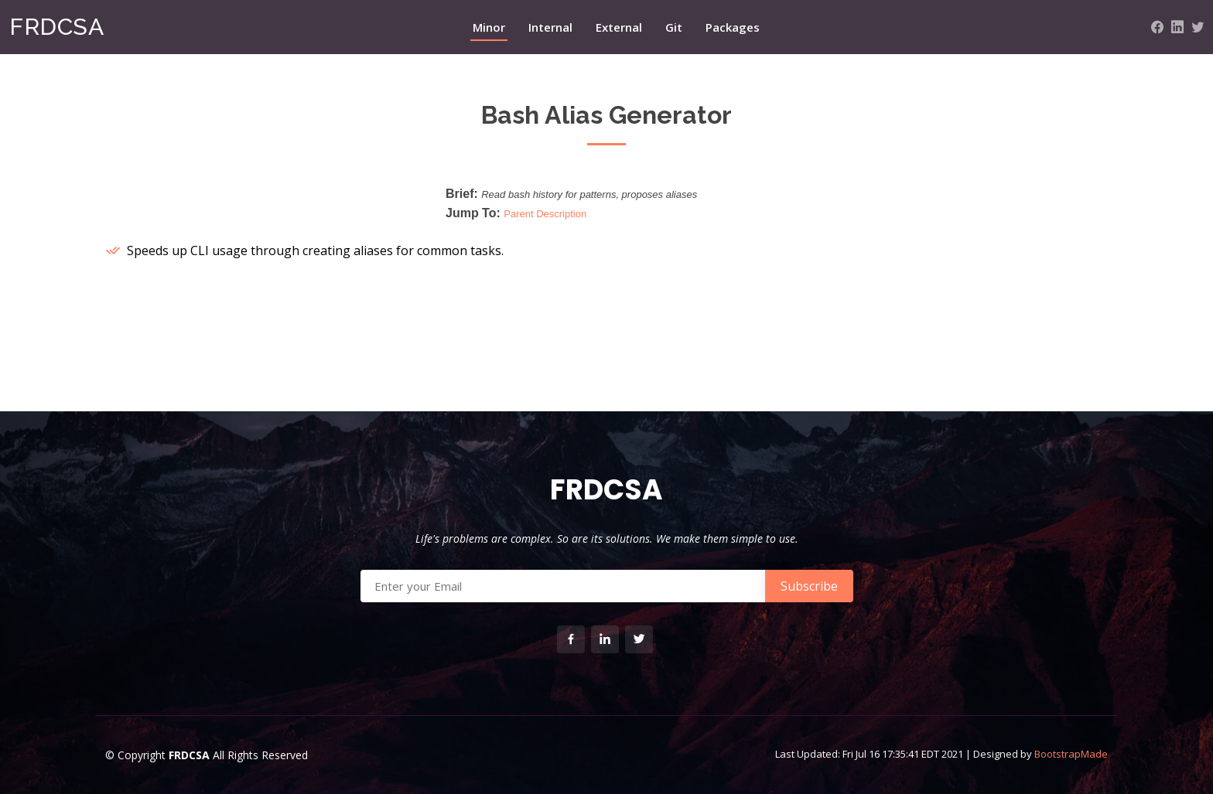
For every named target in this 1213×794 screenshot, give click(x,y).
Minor (489, 27)
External (619, 27)
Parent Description (545, 214)
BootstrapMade (1071, 754)
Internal (550, 27)
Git (673, 27)
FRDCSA (56, 26)
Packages (733, 27)
